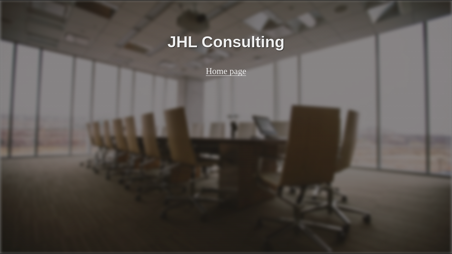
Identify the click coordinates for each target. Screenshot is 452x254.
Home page (226, 71)
